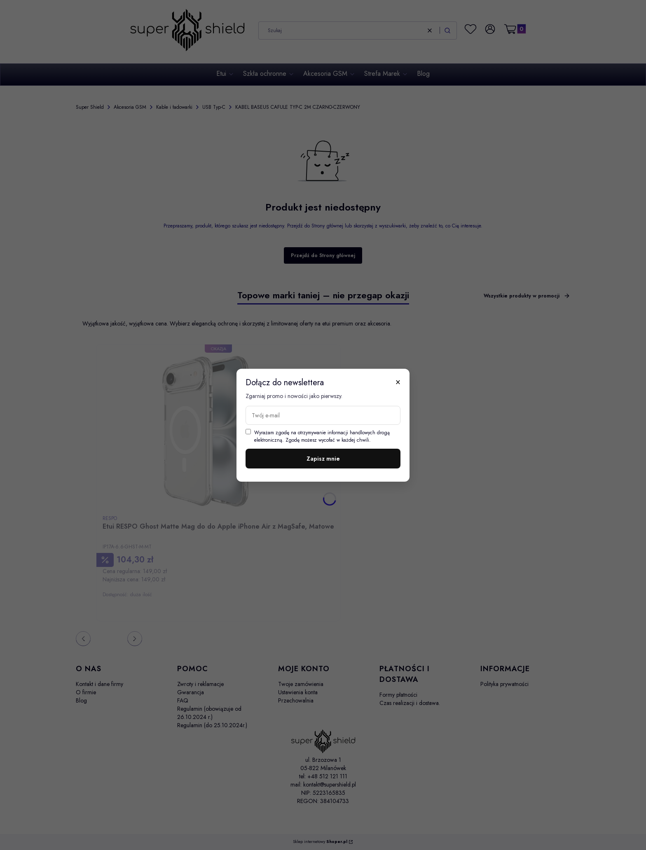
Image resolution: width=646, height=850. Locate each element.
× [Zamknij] (398, 382)
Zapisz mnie (323, 458)
